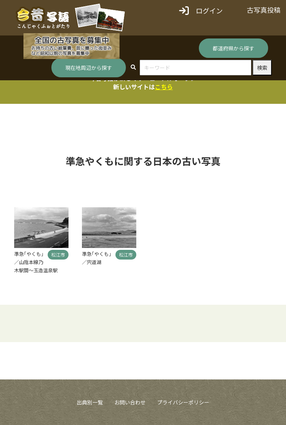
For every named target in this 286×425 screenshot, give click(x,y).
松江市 (58, 254)
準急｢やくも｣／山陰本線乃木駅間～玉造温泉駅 (36, 262)
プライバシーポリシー (183, 402)
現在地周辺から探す (88, 67)
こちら (164, 86)
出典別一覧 (90, 402)
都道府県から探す (233, 48)
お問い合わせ (130, 402)
